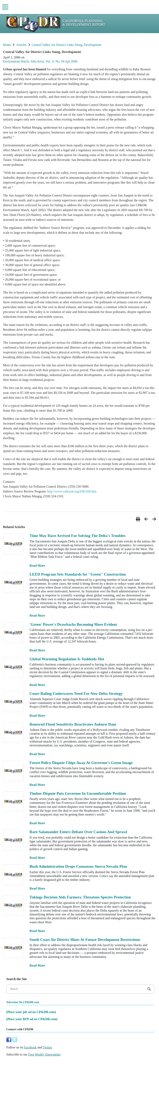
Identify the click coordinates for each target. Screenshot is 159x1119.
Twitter (47, 1047)
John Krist (37, 61)
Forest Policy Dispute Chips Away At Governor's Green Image (81, 763)
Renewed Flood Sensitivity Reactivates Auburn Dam (73, 724)
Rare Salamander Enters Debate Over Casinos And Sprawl (78, 832)
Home (7, 44)
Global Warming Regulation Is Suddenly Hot (67, 659)
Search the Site (16, 979)
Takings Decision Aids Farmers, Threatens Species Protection (80, 897)
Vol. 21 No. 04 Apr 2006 (61, 61)
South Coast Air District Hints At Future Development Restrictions (85, 939)
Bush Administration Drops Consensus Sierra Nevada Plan (78, 866)
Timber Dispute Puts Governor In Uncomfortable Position (78, 793)
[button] (138, 519)
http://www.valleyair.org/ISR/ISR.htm (72, 491)
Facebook (30, 1047)
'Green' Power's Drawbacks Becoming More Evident (73, 624)
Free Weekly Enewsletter (44, 1054)
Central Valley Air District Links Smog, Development (66, 44)
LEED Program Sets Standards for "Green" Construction (78, 574)
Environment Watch (16, 61)
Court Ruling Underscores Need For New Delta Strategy (76, 693)
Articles (21, 44)
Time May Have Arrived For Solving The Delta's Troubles (77, 536)
